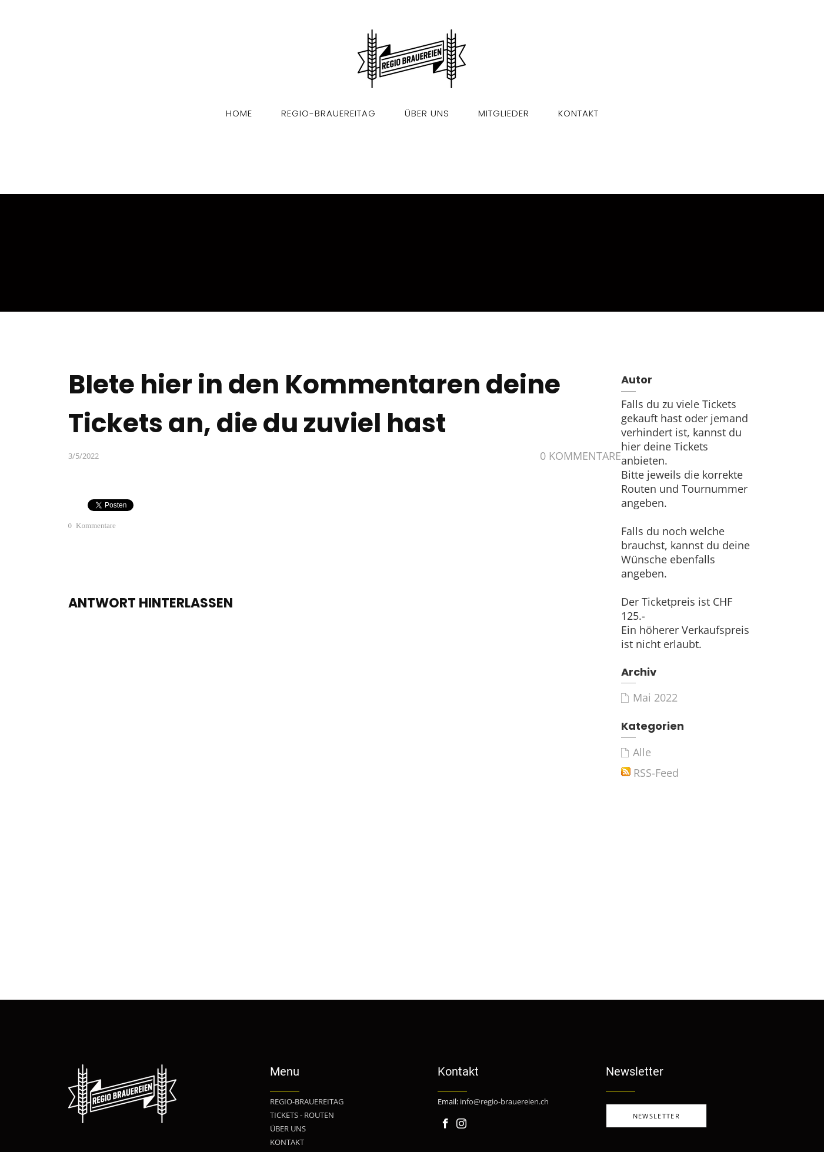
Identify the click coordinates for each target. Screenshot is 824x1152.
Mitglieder (503, 113)
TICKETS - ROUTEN (302, 1115)
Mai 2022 (655, 697)
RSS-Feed (650, 773)
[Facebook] (446, 1123)
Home (239, 113)
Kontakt (578, 113)
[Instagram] (461, 1123)
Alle (642, 752)
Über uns (427, 113)
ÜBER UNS (288, 1128)
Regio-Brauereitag (328, 113)
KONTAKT (287, 1142)
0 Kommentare (580, 456)
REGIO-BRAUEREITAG (306, 1101)
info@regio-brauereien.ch (504, 1101)
